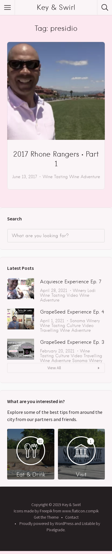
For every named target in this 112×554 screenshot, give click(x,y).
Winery (79, 290)
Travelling (49, 330)
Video (72, 295)
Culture (74, 325)
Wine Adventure (84, 176)
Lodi (92, 290)
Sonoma (77, 320)
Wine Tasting (55, 176)
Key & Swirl (56, 7)
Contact (72, 517)
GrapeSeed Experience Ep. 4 (72, 312)
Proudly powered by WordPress (46, 523)
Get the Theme (46, 517)
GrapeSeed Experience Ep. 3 (72, 342)
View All (54, 367)
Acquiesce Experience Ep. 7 (70, 281)
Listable (88, 523)
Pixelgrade (56, 529)
